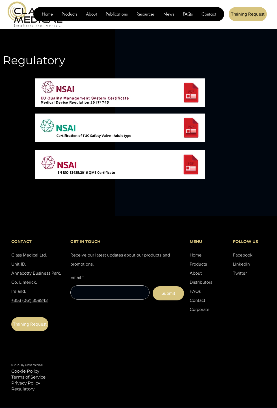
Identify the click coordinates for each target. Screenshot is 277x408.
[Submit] (168, 293)
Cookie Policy (25, 371)
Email (75, 277)
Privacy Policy (25, 383)
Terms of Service (28, 377)
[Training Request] (248, 14)
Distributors (201, 282)
